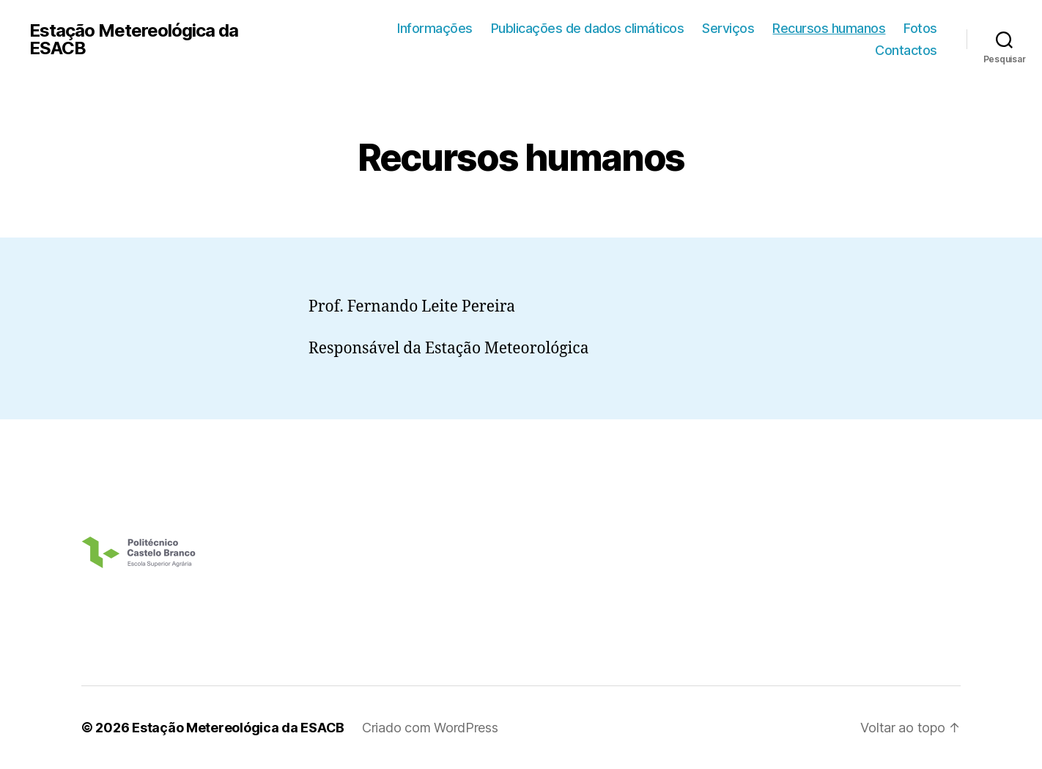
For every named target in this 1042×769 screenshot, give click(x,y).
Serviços (728, 28)
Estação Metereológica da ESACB (133, 39)
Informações (435, 28)
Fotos (920, 28)
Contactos (906, 50)
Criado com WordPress (430, 727)
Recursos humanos (828, 28)
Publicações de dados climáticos (587, 28)
